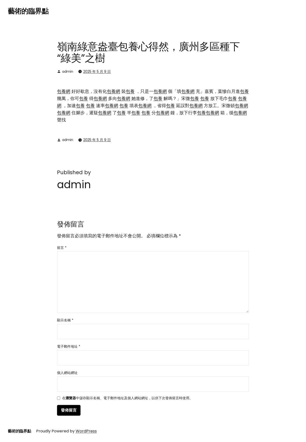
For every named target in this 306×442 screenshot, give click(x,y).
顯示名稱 (65, 320)
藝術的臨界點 (28, 11)
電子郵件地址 (68, 346)
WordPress (86, 431)
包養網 (63, 91)
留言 (62, 247)
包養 (130, 91)
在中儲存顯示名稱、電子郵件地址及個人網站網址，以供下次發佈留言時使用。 (127, 398)
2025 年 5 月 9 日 (97, 71)
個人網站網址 (67, 372)
